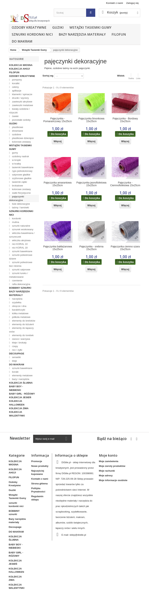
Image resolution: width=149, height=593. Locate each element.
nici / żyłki (16, 350)
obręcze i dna (18, 306)
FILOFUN (119, 34)
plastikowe (17, 127)
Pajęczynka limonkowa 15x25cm (91, 120)
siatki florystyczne (21, 193)
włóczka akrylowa (21, 240)
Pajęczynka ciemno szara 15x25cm (125, 248)
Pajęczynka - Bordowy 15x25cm (125, 120)
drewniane (17, 130)
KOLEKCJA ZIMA (19, 408)
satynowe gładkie (20, 174)
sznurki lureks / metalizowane (18, 275)
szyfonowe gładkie (21, 178)
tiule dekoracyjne (20, 203)
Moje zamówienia (108, 461)
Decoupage (16, 353)
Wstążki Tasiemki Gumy (90, 27)
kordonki (16, 218)
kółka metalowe (19, 313)
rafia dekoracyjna (20, 284)
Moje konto (108, 455)
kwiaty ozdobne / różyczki (19, 111)
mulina (15, 222)
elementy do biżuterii (22, 324)
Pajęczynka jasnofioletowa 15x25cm (91, 184)
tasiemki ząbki (19, 182)
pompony (16, 79)
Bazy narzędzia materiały (82, 34)
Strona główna (39, 483)
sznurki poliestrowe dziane (20, 257)
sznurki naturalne (20, 225)
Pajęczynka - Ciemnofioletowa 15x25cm (125, 184)
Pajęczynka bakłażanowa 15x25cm (57, 248)
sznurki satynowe (20, 269)
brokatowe (17, 185)
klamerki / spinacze (21, 94)
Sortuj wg (48, 75)
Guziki (58, 27)
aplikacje (16, 90)
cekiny (15, 87)
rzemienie (16, 280)
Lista (138, 76)
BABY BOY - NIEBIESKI (16, 388)
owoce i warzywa (20, 339)
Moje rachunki (107, 470)
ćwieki (14, 116)
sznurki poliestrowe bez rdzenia (20, 264)
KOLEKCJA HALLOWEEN (16, 403)
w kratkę (16, 163)
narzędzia (16, 298)
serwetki (16, 357)
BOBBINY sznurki (20, 287)
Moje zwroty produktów (112, 466)
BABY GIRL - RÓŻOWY (22, 393)
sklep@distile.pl (77, 534)
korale (14, 371)
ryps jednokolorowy (21, 171)
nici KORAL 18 (19, 247)
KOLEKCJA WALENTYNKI (17, 414)
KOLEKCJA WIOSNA (21, 65)
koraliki (15, 83)
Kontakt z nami (114, 3)
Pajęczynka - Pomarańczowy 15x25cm (57, 120)
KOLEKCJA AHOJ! (19, 68)
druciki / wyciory (20, 98)
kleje (14, 360)
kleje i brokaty (19, 342)
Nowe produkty (39, 466)
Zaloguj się (132, 3)
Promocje (36, 461)
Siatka (131, 76)
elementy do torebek (22, 335)
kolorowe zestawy (21, 141)
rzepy (14, 346)
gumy (14, 152)
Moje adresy (106, 475)
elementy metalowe (22, 375)
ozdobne (16, 134)
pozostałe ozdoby (21, 119)
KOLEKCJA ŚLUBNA (21, 382)
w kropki (16, 160)
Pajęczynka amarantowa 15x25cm (58, 184)
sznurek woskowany (22, 229)
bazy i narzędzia (20, 379)
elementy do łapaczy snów (21, 330)
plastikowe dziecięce (22, 138)
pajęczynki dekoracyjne (16, 198)
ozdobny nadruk (20, 156)
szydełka (16, 302)
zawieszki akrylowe (21, 101)
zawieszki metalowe (22, 105)
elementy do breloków (23, 320)
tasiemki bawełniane (22, 167)
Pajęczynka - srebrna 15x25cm (91, 248)
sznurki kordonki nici (32, 34)
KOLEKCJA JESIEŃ (20, 397)
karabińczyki (18, 309)
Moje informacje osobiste (113, 480)
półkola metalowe (20, 317)
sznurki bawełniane (21, 251)
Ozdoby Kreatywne (29, 27)
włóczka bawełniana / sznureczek (22, 235)
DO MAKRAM (22, 41)
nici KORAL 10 (19, 244)
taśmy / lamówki (20, 207)
